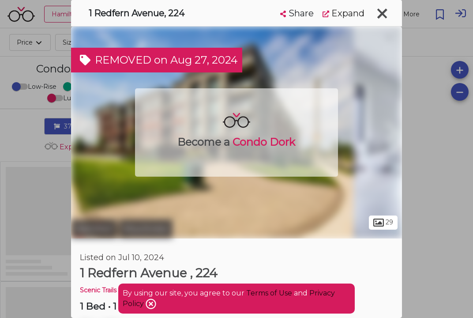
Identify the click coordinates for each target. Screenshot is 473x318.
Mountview (146, 229)
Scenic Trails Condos (111, 290)
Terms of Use (269, 293)
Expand (343, 13)
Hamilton (94, 229)
